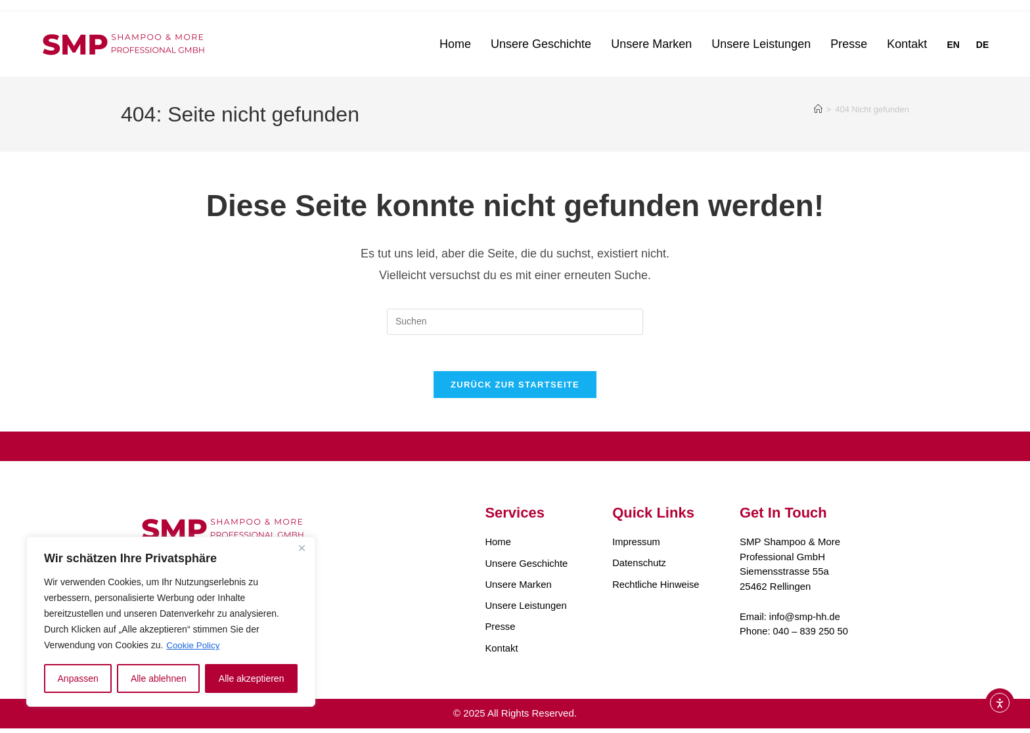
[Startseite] (818, 109)
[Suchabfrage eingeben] (515, 322)
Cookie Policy (194, 645)
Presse (848, 44)
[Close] (301, 548)
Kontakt (907, 44)
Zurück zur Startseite (515, 388)
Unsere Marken (651, 44)
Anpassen (78, 678)
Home (455, 44)
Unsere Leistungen (761, 44)
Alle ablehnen (159, 678)
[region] (170, 622)
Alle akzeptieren (251, 678)
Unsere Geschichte (541, 44)
